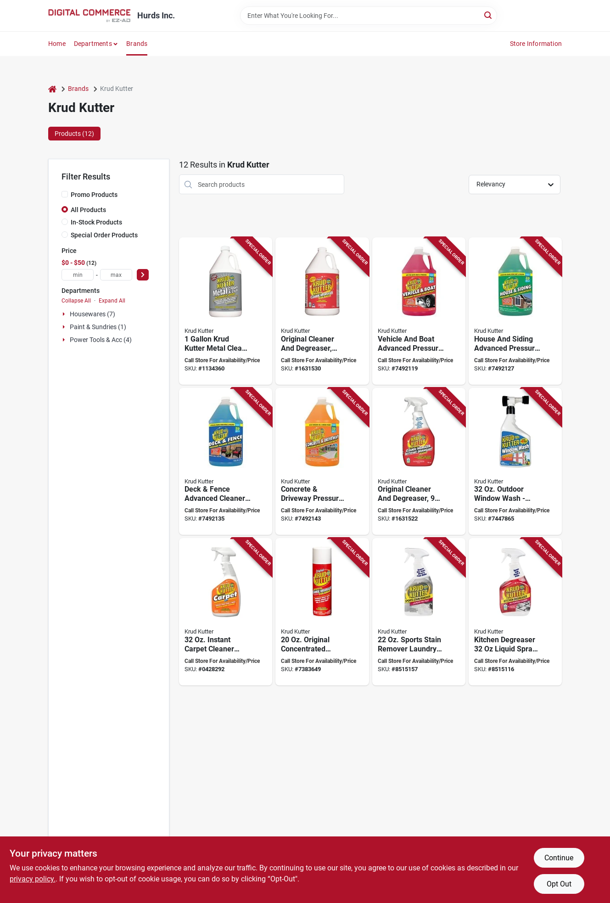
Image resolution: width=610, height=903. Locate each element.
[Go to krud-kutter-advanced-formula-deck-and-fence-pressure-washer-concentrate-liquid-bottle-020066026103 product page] (225, 461)
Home (57, 43)
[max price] (116, 274)
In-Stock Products (96, 222)
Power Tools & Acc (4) (101, 339)
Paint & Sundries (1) (98, 327)
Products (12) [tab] (74, 133)
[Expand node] (65, 314)
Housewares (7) (92, 314)
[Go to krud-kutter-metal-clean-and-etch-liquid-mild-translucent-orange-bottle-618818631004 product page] (225, 311)
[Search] (488, 14)
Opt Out (559, 884)
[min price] (78, 274)
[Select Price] (143, 274)
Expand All (112, 300)
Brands (136, 43)
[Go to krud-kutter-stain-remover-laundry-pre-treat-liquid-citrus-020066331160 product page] (418, 611)
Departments (93, 43)
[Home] (52, 89)
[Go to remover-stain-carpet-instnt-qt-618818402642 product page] (225, 611)
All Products (88, 210)
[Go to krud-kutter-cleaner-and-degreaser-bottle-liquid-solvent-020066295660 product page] (322, 311)
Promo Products (94, 194)
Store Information (536, 43)
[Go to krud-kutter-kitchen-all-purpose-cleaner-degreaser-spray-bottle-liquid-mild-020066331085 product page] (515, 611)
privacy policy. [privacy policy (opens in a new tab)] (33, 879)
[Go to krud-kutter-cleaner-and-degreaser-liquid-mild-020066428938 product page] (322, 611)
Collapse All (76, 300)
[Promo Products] (65, 194)
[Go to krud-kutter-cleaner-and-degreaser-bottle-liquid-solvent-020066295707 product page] (418, 461)
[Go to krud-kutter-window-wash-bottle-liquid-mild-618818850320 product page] (515, 461)
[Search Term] (368, 15)
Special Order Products (104, 235)
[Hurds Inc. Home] (89, 15)
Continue (558, 857)
